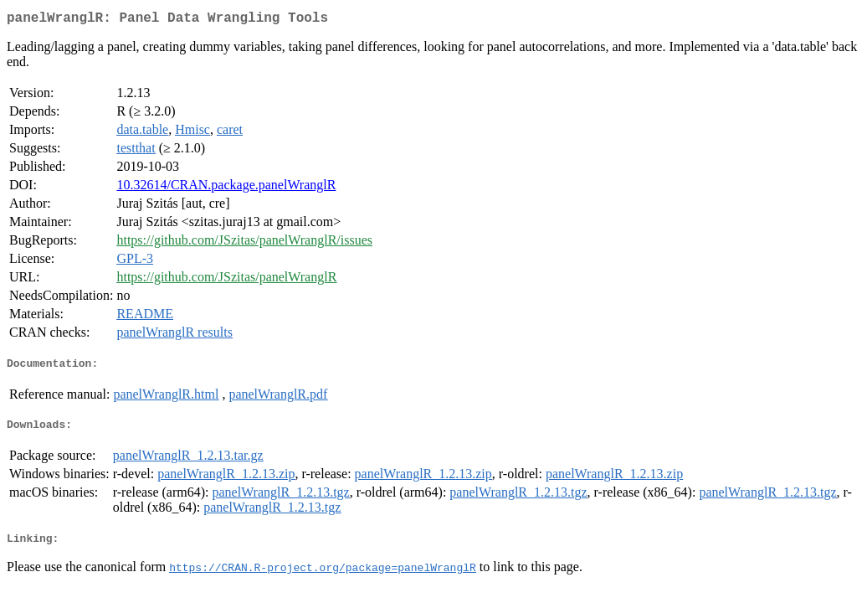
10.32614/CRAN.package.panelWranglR (226, 188)
